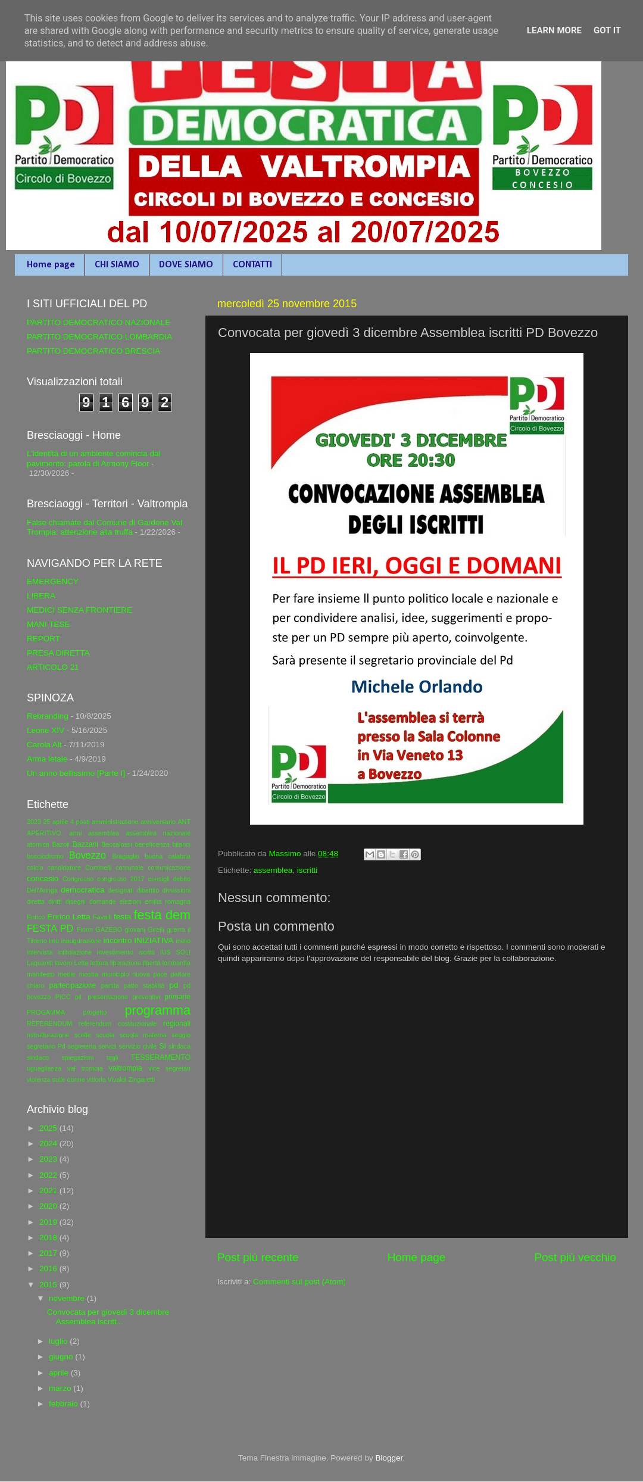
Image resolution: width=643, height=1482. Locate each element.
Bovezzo (87, 855)
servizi (107, 1046)
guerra (176, 929)
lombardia (177, 962)
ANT (184, 821)
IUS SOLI (175, 952)
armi (75, 833)
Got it (607, 30)
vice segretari (169, 1068)
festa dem (162, 914)
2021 (49, 1190)
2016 (49, 1268)
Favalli (102, 917)
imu (54, 940)
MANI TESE (48, 624)
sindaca (179, 1046)
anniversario (158, 821)
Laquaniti (40, 962)
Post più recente (258, 1257)
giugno (62, 1356)
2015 (49, 1284)
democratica (83, 889)
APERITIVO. (45, 833)
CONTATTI (252, 265)
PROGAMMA (46, 1012)
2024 (49, 1143)
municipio (115, 974)
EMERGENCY (53, 581)
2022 (49, 1175)
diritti (55, 901)
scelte (82, 1034)
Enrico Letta (68, 916)
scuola (105, 1034)
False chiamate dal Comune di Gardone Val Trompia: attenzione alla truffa (104, 527)
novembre (68, 1298)
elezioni (131, 901)
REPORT (43, 638)
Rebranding (47, 716)
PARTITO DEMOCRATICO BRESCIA (93, 351)
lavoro (63, 962)
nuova (140, 974)
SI (162, 1046)
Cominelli (98, 867)
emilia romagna (168, 901)
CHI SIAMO (117, 265)
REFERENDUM (49, 1023)
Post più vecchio (575, 1257)
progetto (95, 1012)
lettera (99, 962)
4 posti (79, 821)
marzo (61, 1388)
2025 (49, 1128)
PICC (63, 996)
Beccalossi (116, 844)
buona (154, 856)
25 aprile (55, 821)
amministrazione (115, 821)
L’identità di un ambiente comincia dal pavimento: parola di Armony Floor (93, 458)
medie (66, 974)
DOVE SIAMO (186, 265)
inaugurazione (81, 940)
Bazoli (61, 844)
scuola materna (143, 1034)
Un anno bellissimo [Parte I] (76, 773)
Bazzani (85, 844)
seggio (181, 1034)
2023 (34, 821)
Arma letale (47, 758)
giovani (135, 929)
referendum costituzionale (118, 1023)
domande (102, 901)
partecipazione (72, 985)
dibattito (148, 890)
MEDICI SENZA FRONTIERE (79, 610)
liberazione (125, 962)
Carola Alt (44, 744)
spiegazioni (77, 1057)
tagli (112, 1057)
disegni (75, 901)
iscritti (307, 870)
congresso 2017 (121, 878)
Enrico (36, 917)
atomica (38, 844)
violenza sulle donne (56, 1079)
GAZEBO (108, 929)
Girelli (156, 929)
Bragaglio (125, 856)
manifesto (41, 974)
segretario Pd (46, 1046)
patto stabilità (144, 985)
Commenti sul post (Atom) (299, 1281)
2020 (49, 1206)
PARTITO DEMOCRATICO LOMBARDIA (99, 336)
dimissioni (177, 890)
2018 (49, 1237)
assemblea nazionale (158, 833)
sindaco (38, 1057)
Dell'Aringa (42, 890)
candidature (64, 867)
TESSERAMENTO (161, 1057)
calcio (35, 867)
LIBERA (41, 595)
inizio (183, 940)
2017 (49, 1253)
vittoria (96, 1079)
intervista (39, 952)
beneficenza (152, 844)
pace (160, 974)
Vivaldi (117, 1079)
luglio (59, 1341)
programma (158, 1010)
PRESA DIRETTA (58, 652)
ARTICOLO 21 (53, 667)
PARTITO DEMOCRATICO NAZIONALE (98, 322)
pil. (79, 996)
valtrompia (125, 1068)
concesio (42, 878)
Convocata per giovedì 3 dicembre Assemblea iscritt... (108, 1317)
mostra (88, 974)
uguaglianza (44, 1068)
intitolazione (75, 952)
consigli (159, 878)
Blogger (388, 1457)
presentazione (108, 996)
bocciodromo (45, 856)
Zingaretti (141, 1079)
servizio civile (137, 1046)
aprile (60, 1372)
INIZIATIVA (153, 940)
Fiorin (85, 929)
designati (120, 890)
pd (173, 985)
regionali (177, 1023)
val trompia (85, 1068)
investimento (115, 952)
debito (182, 878)
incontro (117, 940)
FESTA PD (50, 928)
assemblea (273, 870)
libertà (151, 962)
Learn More (554, 30)
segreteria (82, 1046)
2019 (49, 1222)
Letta (81, 962)
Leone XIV (45, 730)
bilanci (181, 844)
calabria (179, 856)
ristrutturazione (48, 1034)
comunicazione (169, 867)
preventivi (146, 996)
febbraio (64, 1403)
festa (122, 916)
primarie (177, 997)
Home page (51, 265)
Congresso (78, 878)
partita (110, 985)
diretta (36, 901)
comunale (129, 867)
